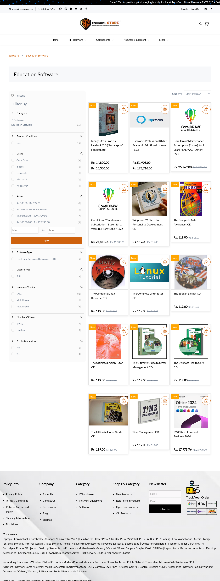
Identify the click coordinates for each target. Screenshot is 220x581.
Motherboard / (87, 531)
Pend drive (69, 526)
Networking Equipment (16, 545)
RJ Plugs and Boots (49, 554)
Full (19, 280)
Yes (18, 358)
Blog (45, 496)
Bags (43, 536)
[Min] (20, 228)
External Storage (13, 526)
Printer (20, 531)
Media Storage (202, 522)
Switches (100, 545)
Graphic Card (143, 531)
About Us (48, 477)
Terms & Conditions (17, 483)
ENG (19, 298)
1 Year (20, 328)
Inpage (20, 164)
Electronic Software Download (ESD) (33, 258)
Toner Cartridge (190, 526)
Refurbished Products (128, 483)
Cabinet (111, 531)
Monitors (173, 526)
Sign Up (195, 9)
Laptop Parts (171, 531)
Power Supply (126, 531)
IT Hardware (86, 477)
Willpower (22, 183)
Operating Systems (54, 564)
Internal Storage (34, 526)
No (18, 352)
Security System (76, 550)
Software (14, 53)
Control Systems (149, 550)
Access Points (126, 545)
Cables (22, 554)
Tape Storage (53, 526)
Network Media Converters (49, 550)
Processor (70, 531)
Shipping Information (18, 501)
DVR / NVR (112, 550)
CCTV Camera (96, 550)
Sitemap (47, 503)
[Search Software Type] (54, 250)
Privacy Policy (14, 477)
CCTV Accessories (170, 550)
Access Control (129, 550)
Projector (31, 531)
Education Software (36, 53)
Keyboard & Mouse (112, 526)
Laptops (7, 522)
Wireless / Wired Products (46, 545)
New (19, 140)
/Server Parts (56, 531)
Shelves (82, 554)
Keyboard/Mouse (28, 536)
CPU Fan (157, 531)
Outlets (32, 554)
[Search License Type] (54, 274)
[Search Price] (54, 194)
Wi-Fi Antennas (180, 545)
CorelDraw (23, 158)
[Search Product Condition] (54, 134)
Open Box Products (127, 490)
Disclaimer (12, 507)
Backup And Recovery (29, 564)
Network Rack (191, 550)
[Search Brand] (54, 151)
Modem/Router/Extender (78, 545)
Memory (100, 531)
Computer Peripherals (154, 526)
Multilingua (23, 304)
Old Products (123, 496)
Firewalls (112, 545)
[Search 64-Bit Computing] (54, 345)
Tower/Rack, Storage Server (63, 536)
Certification (50, 490)
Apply (33, 238)
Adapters (198, 531)
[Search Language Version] (54, 291)
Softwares (8, 564)
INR (206, 9)
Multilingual (23, 310)
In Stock (18, 93)
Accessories (93, 526)
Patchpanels (69, 554)
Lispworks (22, 170)
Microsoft (22, 177)
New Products (124, 477)
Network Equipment (90, 483)
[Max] (46, 228)
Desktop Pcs (86, 522)
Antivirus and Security (79, 564)
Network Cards (23, 550)
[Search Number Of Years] (54, 321)
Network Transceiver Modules (152, 545)
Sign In (184, 9)
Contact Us (49, 483)
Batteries (185, 531)
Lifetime (21, 334)
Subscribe (165, 492)
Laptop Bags (132, 526)
